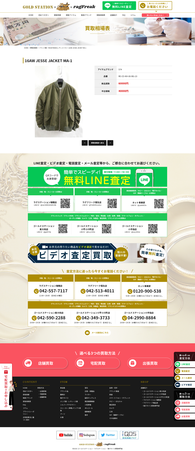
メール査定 (183, 377)
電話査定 (182, 371)
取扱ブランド (86, 15)
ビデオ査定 (183, 384)
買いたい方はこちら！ (155, 15)
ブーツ (62, 414)
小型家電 (88, 405)
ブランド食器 (114, 391)
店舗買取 (38, 363)
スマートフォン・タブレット (119, 398)
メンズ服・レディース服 (69, 401)
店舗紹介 (113, 15)
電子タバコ (64, 398)
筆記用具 (112, 405)
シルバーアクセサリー (68, 405)
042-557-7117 (51, 290)
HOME (30, 15)
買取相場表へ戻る (97, 143)
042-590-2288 (48, 317)
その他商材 (113, 418)
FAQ (123, 15)
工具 (111, 411)
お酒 (61, 417)
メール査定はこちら (96, 332)
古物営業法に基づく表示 (28, 418)
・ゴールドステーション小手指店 (154, 394)
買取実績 (57, 15)
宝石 (86, 388)
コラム (133, 15)
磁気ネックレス (90, 398)
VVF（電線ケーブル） (117, 415)
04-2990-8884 (139, 317)
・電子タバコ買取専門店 (151, 406)
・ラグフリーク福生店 (150, 403)
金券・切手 (113, 388)
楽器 (111, 394)
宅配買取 (91, 363)
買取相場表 (101, 15)
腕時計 (62, 394)
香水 (86, 415)
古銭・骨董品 (89, 391)
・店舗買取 (42, 397)
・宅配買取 (42, 394)
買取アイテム (71, 15)
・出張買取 (42, 391)
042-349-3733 (93, 317)
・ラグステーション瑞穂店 (151, 400)
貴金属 (62, 388)
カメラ (111, 408)
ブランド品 (64, 391)
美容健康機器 (89, 401)
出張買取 (143, 363)
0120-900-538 (144, 291)
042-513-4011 (97, 290)
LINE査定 (182, 364)
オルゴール (89, 408)
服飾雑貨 (88, 411)
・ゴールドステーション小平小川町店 (155, 397)
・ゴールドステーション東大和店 (154, 391)
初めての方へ (43, 15)
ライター (88, 394)
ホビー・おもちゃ (115, 401)
